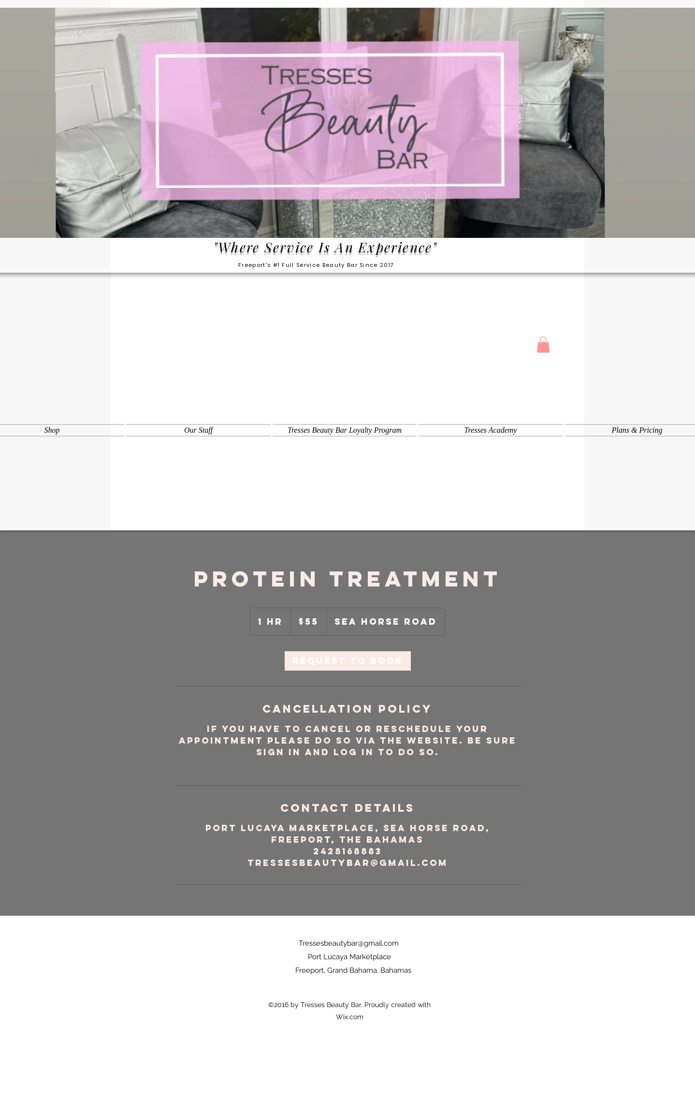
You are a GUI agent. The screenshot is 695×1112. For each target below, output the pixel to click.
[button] (543, 344)
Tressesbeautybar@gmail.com (349, 943)
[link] (348, 661)
